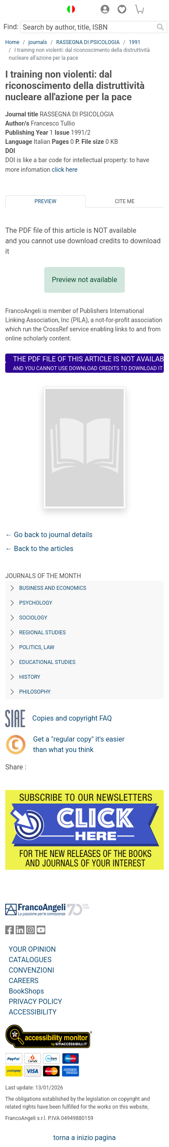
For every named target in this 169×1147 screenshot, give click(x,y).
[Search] (160, 27)
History (30, 677)
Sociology (33, 618)
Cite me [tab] (125, 201)
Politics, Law (36, 647)
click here (65, 169)
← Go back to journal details (48, 535)
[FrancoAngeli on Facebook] (9, 932)
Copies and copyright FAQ (72, 718)
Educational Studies (47, 662)
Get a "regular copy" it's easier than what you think (79, 744)
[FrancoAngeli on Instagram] (30, 932)
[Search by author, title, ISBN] (86, 27)
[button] (68, 10)
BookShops (26, 991)
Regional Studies (42, 633)
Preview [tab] (45, 201)
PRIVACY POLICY (35, 1001)
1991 (135, 42)
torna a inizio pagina (84, 1137)
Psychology (35, 603)
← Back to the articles (39, 549)
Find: (10, 27)
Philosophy (35, 692)
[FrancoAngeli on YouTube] (41, 932)
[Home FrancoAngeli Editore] (31, 10)
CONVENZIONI (31, 970)
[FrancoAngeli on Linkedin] (20, 932)
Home (12, 42)
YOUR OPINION (32, 949)
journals (37, 42)
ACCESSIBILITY (33, 1012)
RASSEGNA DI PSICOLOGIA (88, 42)
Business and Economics (52, 588)
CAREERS (23, 981)
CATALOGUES (30, 960)
